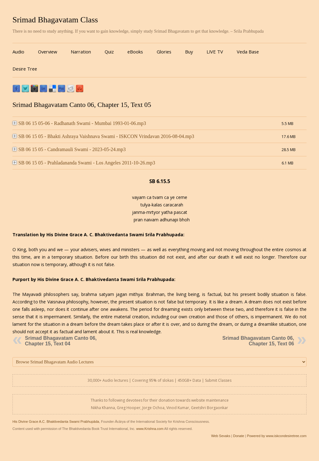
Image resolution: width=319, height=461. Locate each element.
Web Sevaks (221, 436)
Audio (18, 51)
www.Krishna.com (149, 429)
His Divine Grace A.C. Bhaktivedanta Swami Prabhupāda (55, 421)
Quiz (109, 51)
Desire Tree (24, 69)
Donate (238, 436)
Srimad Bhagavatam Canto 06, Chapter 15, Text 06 (258, 340)
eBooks (135, 51)
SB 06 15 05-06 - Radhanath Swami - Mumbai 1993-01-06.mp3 (79, 123)
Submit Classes (218, 380)
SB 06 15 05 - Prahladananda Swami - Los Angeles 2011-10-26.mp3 (83, 162)
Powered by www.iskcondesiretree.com (277, 436)
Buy (189, 51)
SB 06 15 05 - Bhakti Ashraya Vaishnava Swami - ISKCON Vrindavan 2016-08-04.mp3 (103, 136)
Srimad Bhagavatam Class (55, 19)
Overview (47, 51)
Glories (164, 51)
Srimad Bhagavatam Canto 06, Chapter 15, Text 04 (61, 340)
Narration (81, 51)
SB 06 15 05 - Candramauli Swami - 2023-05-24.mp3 (69, 149)
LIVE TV (215, 51)
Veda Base (248, 51)
